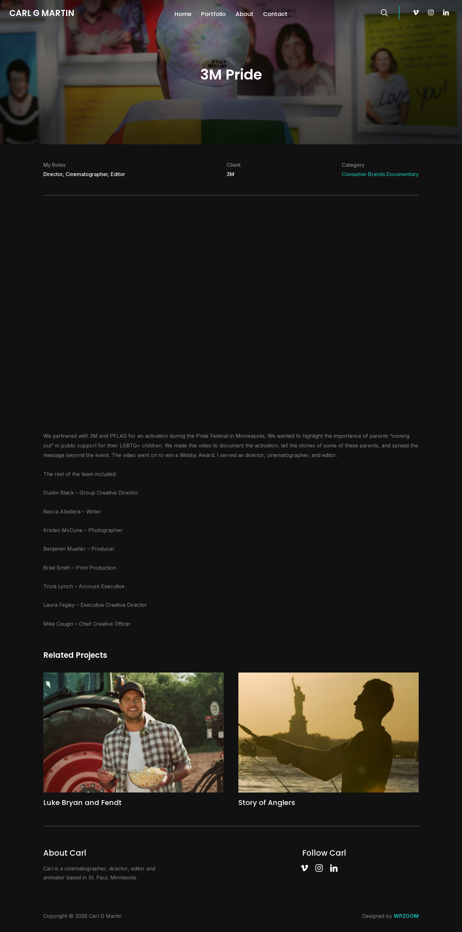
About (244, 14)
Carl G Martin (41, 13)
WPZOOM (406, 916)
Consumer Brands (363, 174)
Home (183, 14)
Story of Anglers (266, 803)
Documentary (402, 174)
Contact (275, 14)
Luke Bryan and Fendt (82, 803)
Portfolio (213, 14)
